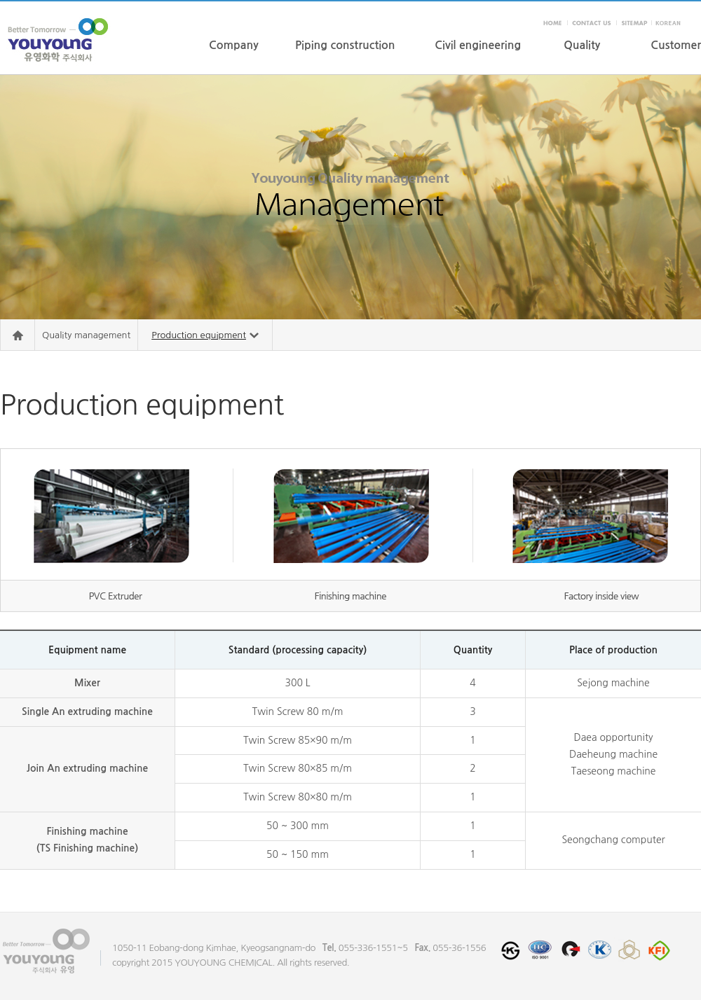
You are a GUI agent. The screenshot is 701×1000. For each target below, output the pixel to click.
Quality (582, 45)
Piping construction (345, 45)
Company (234, 45)
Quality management (86, 335)
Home (17, 335)
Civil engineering (478, 45)
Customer (676, 45)
